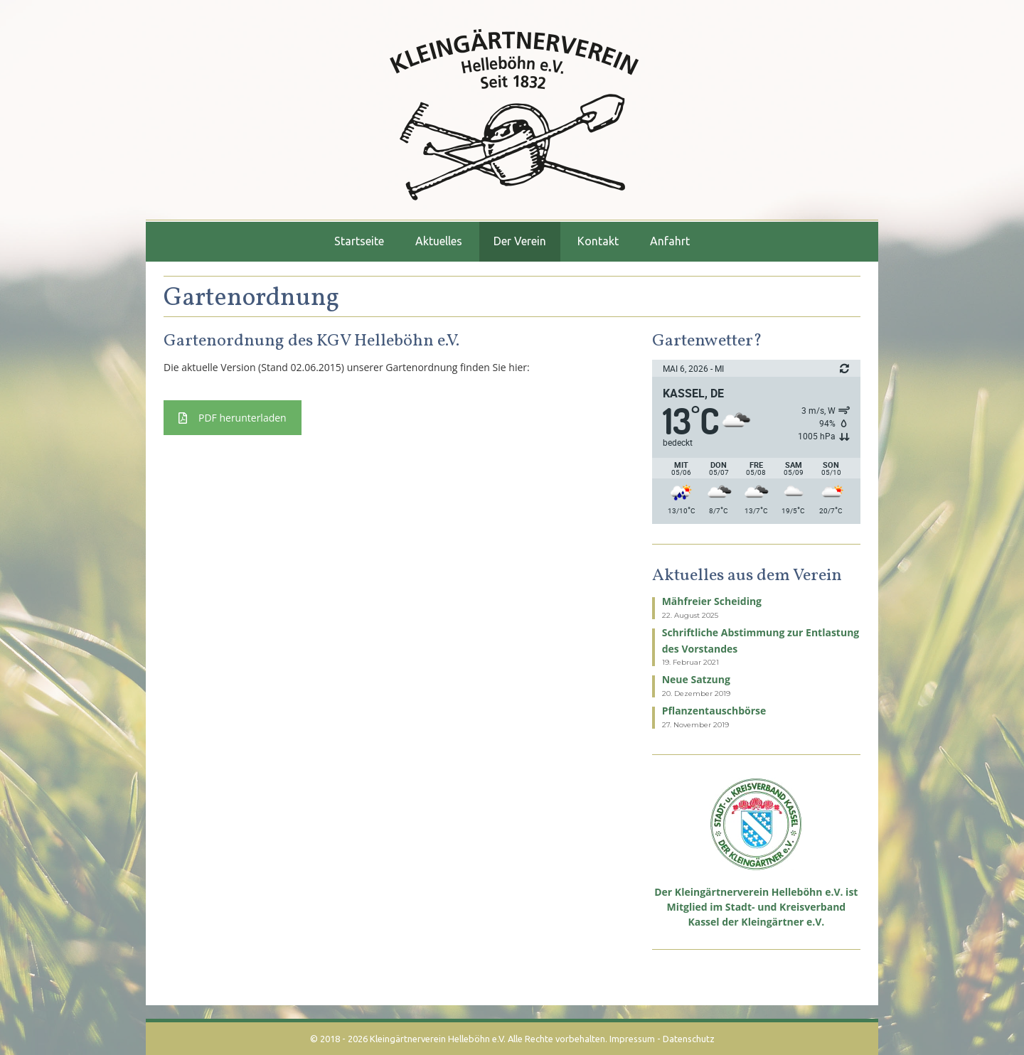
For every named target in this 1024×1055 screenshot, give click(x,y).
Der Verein (520, 241)
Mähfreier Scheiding (712, 601)
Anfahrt (670, 241)
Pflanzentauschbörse (714, 710)
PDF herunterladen (232, 417)
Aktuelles (438, 241)
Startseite (359, 241)
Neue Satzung (696, 679)
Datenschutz (689, 1039)
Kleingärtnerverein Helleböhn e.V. (438, 1039)
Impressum (632, 1039)
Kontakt (598, 241)
